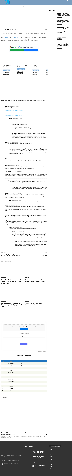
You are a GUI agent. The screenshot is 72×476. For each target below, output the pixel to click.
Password (24, 336)
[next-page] (52, 50)
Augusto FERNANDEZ (16, 37)
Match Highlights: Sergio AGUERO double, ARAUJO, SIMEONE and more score (11, 255)
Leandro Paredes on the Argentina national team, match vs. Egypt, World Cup (63, 14)
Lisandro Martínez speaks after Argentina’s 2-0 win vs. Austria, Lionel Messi (11, 281)
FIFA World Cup (59, 24)
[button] (69, 1)
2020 (51, 459)
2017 (51, 464)
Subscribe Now (24, 328)
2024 (51, 452)
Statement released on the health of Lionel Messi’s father (35, 280)
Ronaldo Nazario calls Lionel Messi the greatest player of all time (11, 304)
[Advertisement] (24, 18)
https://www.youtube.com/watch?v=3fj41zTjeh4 (14, 110)
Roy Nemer (7, 29)
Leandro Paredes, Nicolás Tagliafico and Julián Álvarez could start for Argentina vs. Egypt (63, 29)
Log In (31, 49)
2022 (51, 455)
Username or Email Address (24, 332)
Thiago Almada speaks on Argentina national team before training (63, 21)
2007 (51, 467)
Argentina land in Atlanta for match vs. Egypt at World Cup (63, 37)
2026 (51, 449)
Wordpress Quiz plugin (42, 351)
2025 (51, 450)
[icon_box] (9, 463)
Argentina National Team (21, 100)
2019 (51, 461)
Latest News (3, 277)
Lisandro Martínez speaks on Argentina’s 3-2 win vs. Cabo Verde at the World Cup (63, 45)
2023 (51, 454)
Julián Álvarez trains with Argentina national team (33, 303)
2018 (51, 462)
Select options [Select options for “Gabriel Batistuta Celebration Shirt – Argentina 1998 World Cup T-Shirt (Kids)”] (34, 74)
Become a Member (17, 49)
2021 (51, 457)
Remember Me (24, 340)
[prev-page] (50, 50)
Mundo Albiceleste (41, 100)
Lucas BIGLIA (6, 37)
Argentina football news (10, 100)
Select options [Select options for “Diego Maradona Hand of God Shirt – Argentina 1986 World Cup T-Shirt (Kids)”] (20, 73)
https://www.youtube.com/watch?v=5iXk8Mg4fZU (14, 115)
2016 (51, 466)
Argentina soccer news (31, 100)
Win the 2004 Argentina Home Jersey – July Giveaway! (15, 432)
